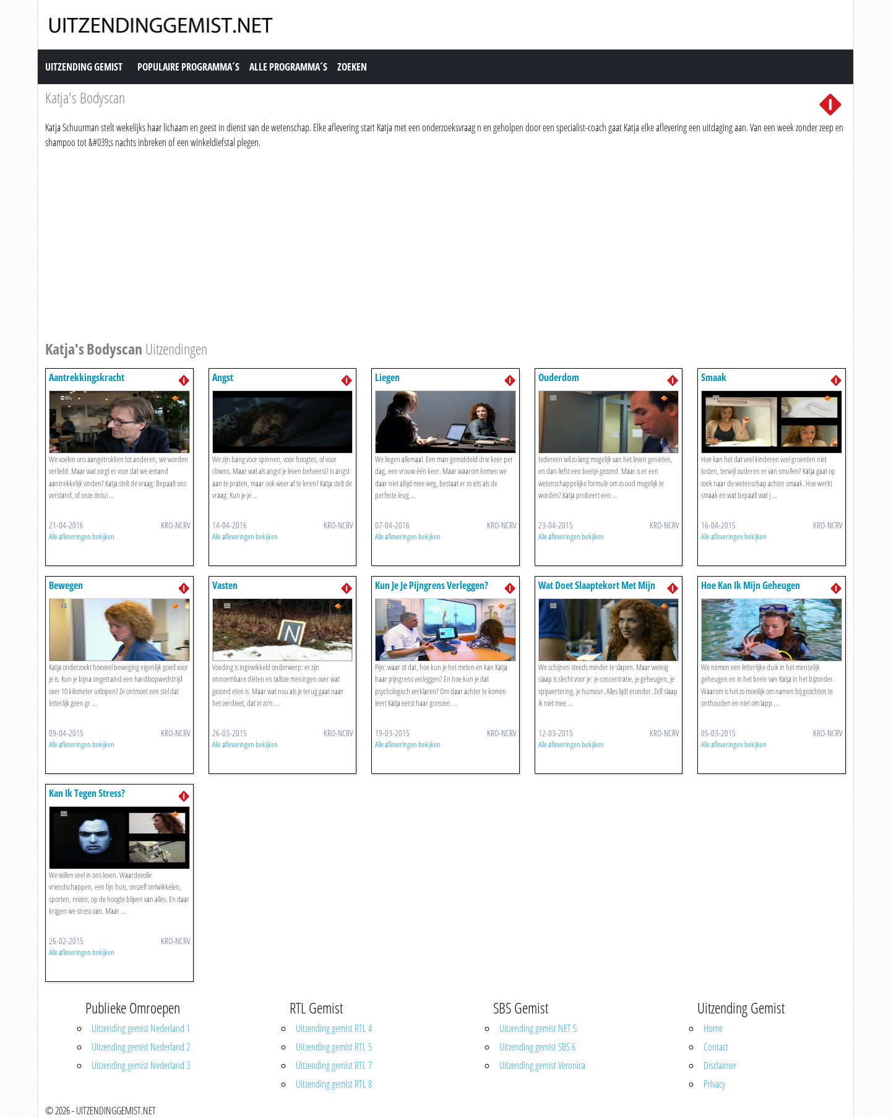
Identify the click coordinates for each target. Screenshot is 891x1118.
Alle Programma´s (288, 67)
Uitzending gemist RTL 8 (334, 1084)
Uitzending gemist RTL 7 (334, 1065)
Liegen (387, 377)
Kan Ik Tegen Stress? (87, 793)
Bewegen (66, 585)
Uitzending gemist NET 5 (538, 1028)
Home (713, 1028)
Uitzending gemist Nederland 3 (141, 1065)
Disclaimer (720, 1065)
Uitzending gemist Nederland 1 (141, 1028)
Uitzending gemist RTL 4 (334, 1028)
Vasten (225, 585)
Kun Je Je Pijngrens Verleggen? (431, 585)
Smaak (713, 377)
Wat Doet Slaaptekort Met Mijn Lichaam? (596, 591)
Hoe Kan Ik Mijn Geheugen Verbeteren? (750, 591)
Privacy (714, 1084)
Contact (716, 1047)
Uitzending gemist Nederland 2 (141, 1047)
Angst (222, 377)
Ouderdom (558, 377)
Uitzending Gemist (84, 67)
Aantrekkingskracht (86, 377)
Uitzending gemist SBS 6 (537, 1047)
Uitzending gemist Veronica (542, 1065)
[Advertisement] (416, 242)
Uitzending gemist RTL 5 (334, 1047)
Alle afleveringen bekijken (81, 536)
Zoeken (352, 67)
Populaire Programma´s (188, 67)
